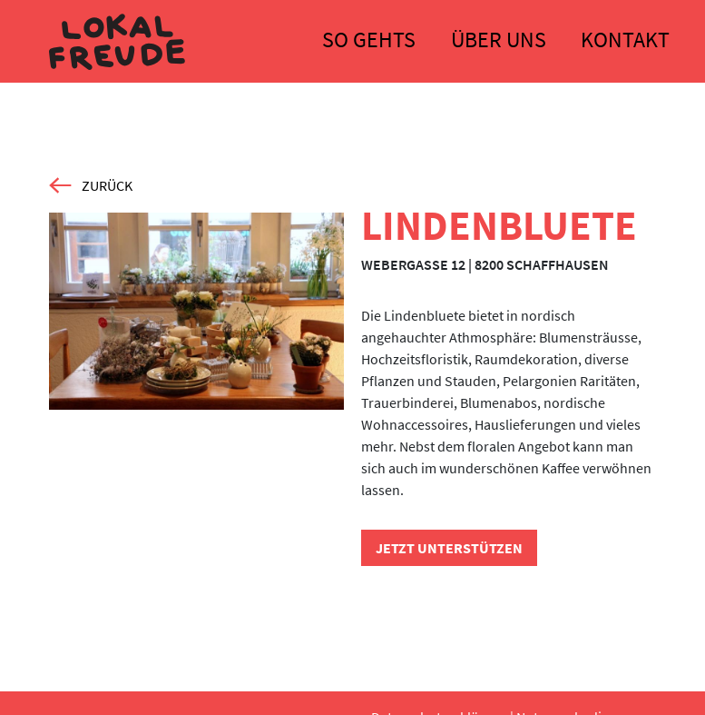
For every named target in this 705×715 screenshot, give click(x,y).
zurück (90, 185)
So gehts (369, 40)
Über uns (498, 40)
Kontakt (625, 40)
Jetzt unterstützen (449, 548)
